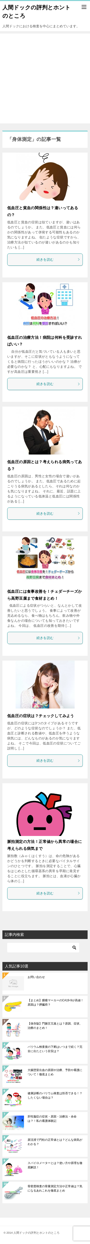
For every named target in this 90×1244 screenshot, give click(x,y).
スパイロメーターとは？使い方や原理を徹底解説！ (55, 1165)
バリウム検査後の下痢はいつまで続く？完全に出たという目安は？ (55, 1049)
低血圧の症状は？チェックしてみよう (40, 716)
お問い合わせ (36, 977)
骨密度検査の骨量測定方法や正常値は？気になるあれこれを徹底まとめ (55, 1188)
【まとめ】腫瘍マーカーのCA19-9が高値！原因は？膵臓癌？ (56, 1002)
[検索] (43, 947)
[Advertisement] (45, 78)
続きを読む (58, 259)
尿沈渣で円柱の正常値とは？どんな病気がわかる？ (55, 1142)
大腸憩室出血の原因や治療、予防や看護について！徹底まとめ (55, 1072)
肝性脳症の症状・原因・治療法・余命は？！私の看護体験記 (52, 1119)
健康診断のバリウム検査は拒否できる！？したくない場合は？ (55, 1095)
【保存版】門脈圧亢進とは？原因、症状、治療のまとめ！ (55, 1026)
